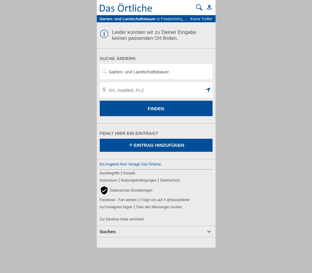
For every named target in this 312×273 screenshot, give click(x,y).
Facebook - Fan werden (118, 200)
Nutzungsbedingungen (138, 180)
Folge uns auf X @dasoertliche (165, 200)
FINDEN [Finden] (156, 108)
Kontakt (129, 173)
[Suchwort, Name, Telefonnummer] (156, 71)
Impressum (108, 180)
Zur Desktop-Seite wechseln (122, 219)
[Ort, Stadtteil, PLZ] (156, 90)
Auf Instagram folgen (116, 207)
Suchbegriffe (110, 173)
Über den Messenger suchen (159, 207)
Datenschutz (170, 180)
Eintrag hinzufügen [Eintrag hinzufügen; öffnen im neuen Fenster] (156, 146)
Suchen (108, 231)
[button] (208, 7)
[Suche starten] (199, 7)
